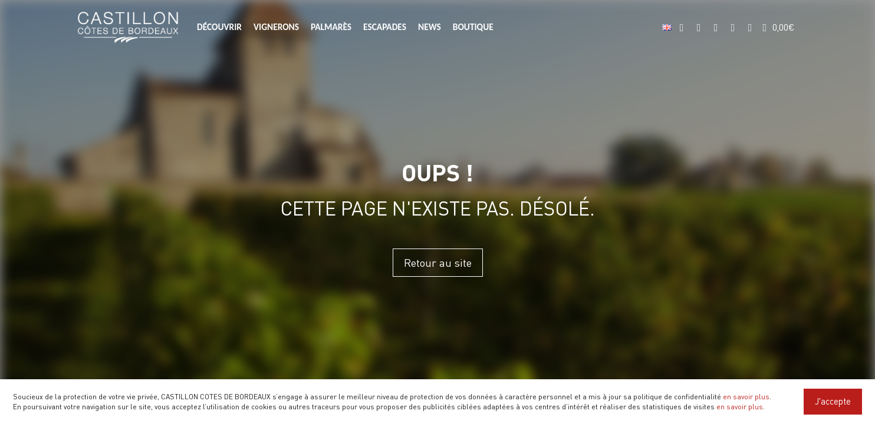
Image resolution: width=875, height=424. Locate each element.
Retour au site (438, 262)
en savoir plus (746, 396)
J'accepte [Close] (833, 401)
